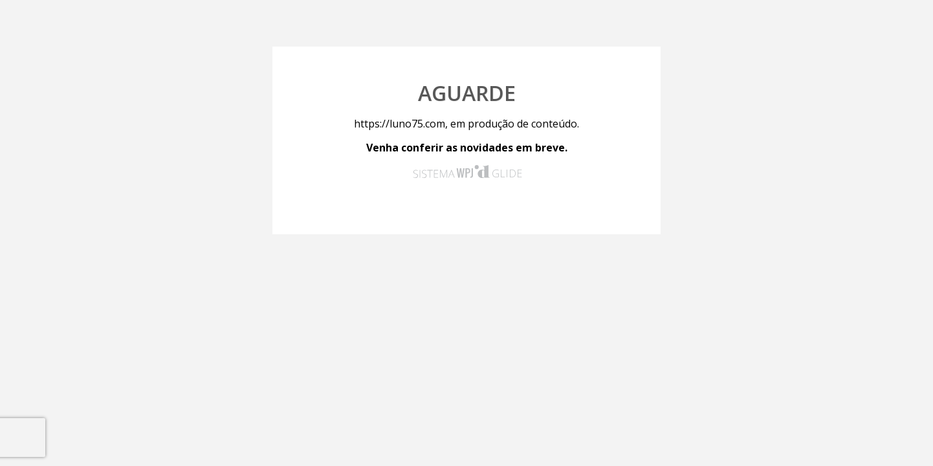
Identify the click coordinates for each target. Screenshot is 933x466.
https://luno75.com (399, 123)
